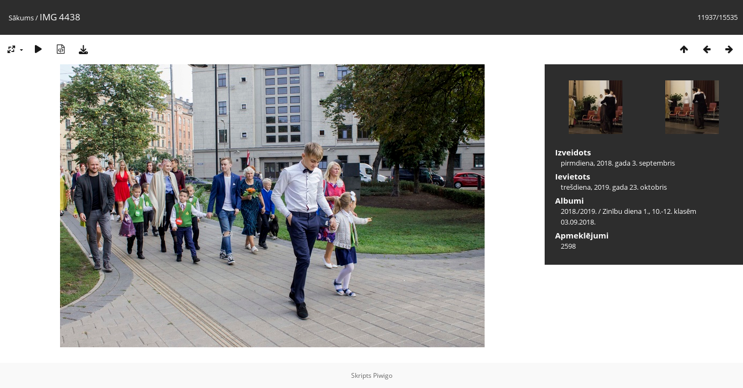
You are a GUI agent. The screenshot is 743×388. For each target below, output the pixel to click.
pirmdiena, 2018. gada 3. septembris (618, 163)
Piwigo (382, 375)
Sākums (21, 18)
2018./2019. (579, 211)
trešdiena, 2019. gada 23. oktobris (614, 187)
